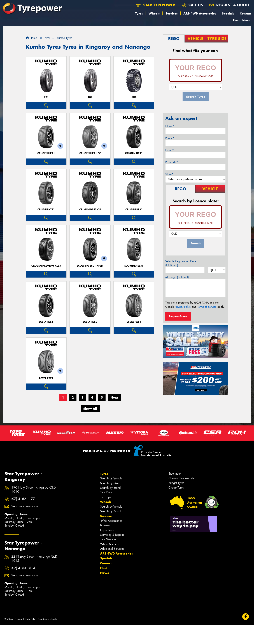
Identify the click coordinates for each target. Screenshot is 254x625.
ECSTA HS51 (46, 321)
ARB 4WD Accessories (199, 13)
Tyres (139, 13)
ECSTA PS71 (46, 378)
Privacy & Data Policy (25, 619)
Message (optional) (177, 277)
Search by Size (109, 483)
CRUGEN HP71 (46, 153)
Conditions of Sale (47, 619)
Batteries (105, 525)
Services (172, 13)
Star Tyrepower (155, 5)
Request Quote (178, 316)
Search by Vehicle (111, 478)
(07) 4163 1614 (23, 568)
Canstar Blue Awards (181, 478)
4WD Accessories (111, 521)
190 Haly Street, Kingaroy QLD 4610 (33, 490)
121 (46, 97)
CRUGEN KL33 (134, 209)
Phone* (169, 138)
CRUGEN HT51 (46, 209)
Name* (169, 126)
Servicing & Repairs (112, 535)
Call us (192, 5)
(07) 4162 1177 (23, 499)
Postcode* (171, 162)
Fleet (236, 20)
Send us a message (24, 506)
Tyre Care (106, 492)
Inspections (106, 530)
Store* (169, 174)
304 (134, 97)
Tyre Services (108, 539)
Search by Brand (110, 488)
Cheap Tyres (176, 487)
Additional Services (112, 549)
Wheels (154, 13)
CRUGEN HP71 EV (90, 153)
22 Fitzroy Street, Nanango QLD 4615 (34, 559)
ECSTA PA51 (134, 321)
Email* (169, 150)
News (246, 20)
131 (90, 97)
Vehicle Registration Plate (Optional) (180, 263)
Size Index (175, 473)
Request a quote (229, 5)
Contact (245, 13)
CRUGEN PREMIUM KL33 (46, 265)
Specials (228, 13)
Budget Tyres (176, 483)
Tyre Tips (105, 497)
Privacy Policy (183, 307)
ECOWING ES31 (133, 265)
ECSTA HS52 (90, 321)
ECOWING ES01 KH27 (90, 265)
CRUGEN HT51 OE (90, 209)
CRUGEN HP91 (134, 153)
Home (31, 38)
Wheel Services (109, 544)
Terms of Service (206, 307)
